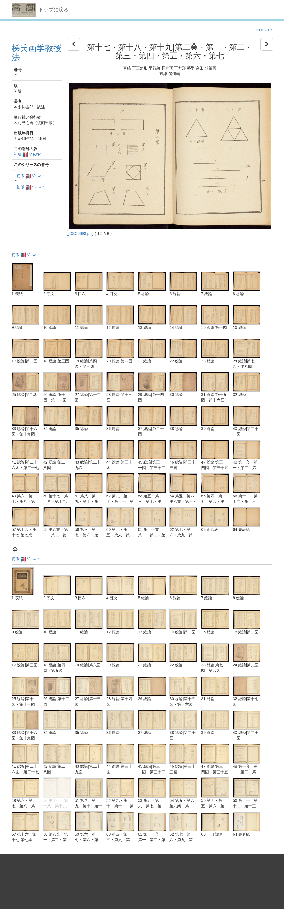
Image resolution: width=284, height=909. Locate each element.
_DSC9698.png (80, 233)
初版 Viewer (27, 154)
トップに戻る (54, 9)
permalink (263, 29)
